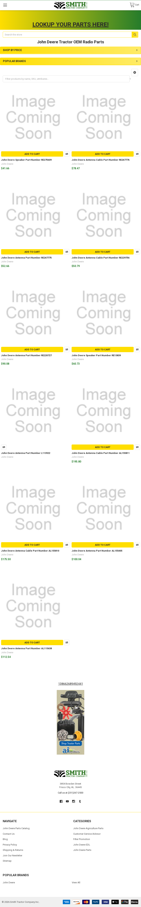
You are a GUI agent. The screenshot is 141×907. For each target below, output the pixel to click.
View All (76, 882)
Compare (66, 154)
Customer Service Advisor (87, 833)
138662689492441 (70, 684)
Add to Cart (32, 154)
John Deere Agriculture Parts (88, 828)
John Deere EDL (81, 844)
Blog (5, 839)
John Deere (9, 882)
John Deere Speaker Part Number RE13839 (96, 355)
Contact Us (9, 833)
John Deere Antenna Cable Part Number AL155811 (101, 453)
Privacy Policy (10, 844)
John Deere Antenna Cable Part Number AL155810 (30, 550)
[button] (134, 72)
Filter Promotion (81, 839)
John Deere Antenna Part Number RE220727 (26, 355)
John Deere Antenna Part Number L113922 (25, 453)
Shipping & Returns (13, 850)
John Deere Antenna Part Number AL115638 (26, 648)
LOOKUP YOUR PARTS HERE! (70, 24)
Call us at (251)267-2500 (70, 792)
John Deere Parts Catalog (16, 828)
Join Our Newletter (12, 855)
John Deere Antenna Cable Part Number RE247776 (100, 159)
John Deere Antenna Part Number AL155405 (97, 550)
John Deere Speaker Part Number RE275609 (26, 159)
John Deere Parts (82, 850)
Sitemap (7, 860)
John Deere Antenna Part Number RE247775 (26, 257)
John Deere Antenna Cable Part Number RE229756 (100, 257)
